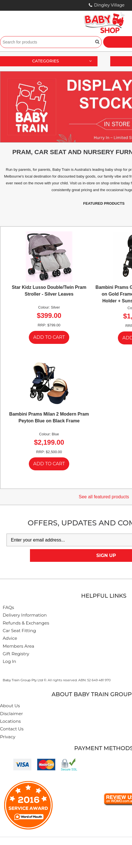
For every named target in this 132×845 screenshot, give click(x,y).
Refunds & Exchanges (26, 623)
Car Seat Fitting (19, 630)
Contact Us (11, 729)
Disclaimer (11, 713)
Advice (10, 638)
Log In (9, 661)
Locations (10, 721)
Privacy (7, 736)
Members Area (18, 646)
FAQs (8, 607)
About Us (10, 706)
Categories (64, 61)
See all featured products (104, 497)
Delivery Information (25, 615)
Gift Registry (16, 653)
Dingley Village (109, 5)
